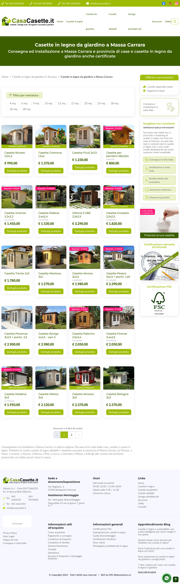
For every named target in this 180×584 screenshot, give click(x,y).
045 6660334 (16, 498)
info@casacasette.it (100, 3)
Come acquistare (56, 532)
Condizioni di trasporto (59, 539)
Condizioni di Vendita (58, 542)
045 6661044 (18, 503)
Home (60, 21)
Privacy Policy (10, 521)
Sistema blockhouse (58, 545)
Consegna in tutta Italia (14, 531)
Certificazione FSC (102, 528)
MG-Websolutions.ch (120, 574)
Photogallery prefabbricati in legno (110, 545)
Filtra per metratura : (24, 95)
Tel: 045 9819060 (43, 3)
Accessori (157, 21)
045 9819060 (33, 498)
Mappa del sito (10, 527)
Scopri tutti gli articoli (147, 572)
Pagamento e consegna (60, 535)
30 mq (114, 103)
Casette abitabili (113, 21)
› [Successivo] (78, 434)
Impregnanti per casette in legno (109, 532)
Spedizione (53, 552)
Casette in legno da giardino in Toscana (34, 76)
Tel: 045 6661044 (71, 3)
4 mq (13, 103)
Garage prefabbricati (134, 21)
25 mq (101, 103)
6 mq (24, 103)
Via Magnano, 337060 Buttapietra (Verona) (62, 488)
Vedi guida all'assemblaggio (66, 499)
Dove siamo (99, 542)
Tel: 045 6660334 (14, 3)
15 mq (75, 103)
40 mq (26, 109)
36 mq (13, 109)
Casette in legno (74, 21)
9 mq (36, 103)
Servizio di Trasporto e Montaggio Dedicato (65, 557)
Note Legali (8, 524)
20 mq (88, 103)
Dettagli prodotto (17, 170)
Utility (168, 21)
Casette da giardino (91, 21)
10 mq (48, 103)
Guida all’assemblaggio (104, 535)
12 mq (61, 103)
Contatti (142, 506)
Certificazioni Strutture (104, 539)
